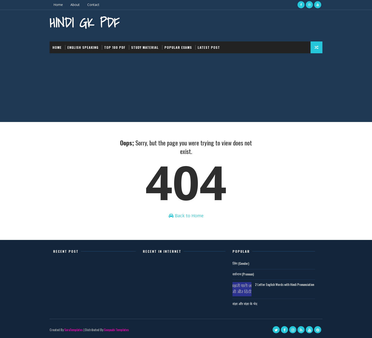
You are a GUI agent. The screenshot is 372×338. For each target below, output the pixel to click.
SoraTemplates (73, 329)
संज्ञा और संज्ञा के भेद (244, 303)
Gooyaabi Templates (116, 329)
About (75, 4)
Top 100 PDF (115, 47)
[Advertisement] (186, 89)
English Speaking (82, 47)
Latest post (209, 47)
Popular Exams (178, 47)
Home (58, 4)
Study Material (145, 47)
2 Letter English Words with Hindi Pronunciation (284, 284)
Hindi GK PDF (84, 22)
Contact (93, 4)
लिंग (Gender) (240, 263)
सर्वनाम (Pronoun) (243, 273)
